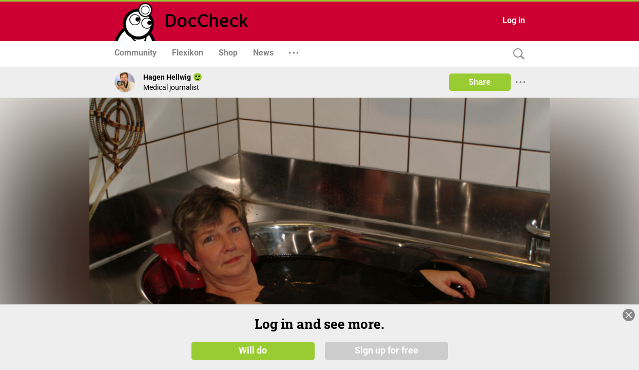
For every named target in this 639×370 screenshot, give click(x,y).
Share (480, 82)
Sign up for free (386, 350)
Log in (513, 20)
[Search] (516, 54)
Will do (253, 350)
